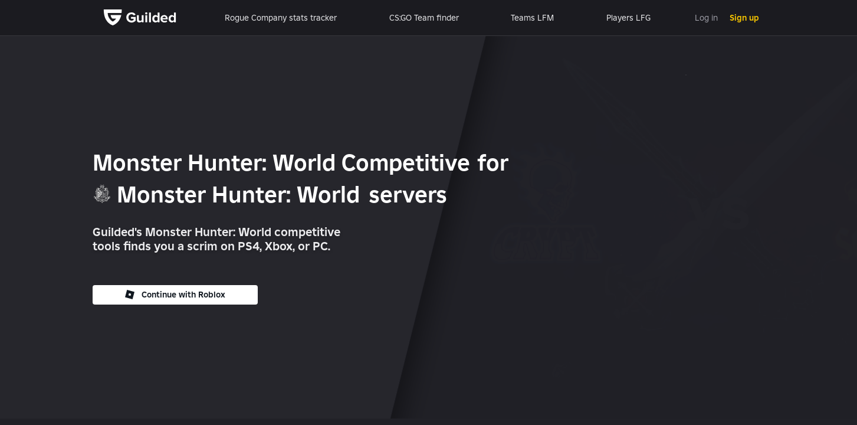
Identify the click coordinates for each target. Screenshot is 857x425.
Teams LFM (532, 17)
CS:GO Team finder (424, 17)
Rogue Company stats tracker (281, 17)
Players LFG (628, 17)
